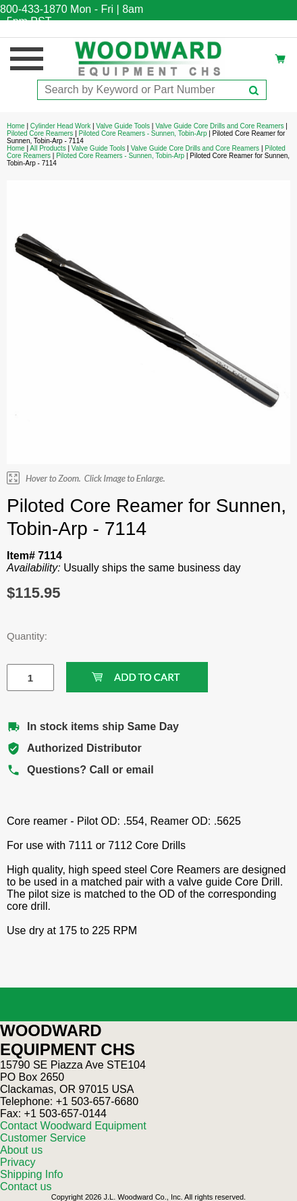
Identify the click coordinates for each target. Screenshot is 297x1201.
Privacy (17, 1162)
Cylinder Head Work (60, 126)
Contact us (25, 1186)
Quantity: (20, 636)
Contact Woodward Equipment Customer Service (73, 1132)
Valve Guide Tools (123, 126)
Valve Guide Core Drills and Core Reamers (219, 126)
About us (21, 1150)
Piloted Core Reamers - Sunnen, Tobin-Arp (143, 133)
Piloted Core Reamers (40, 133)
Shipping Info (31, 1174)
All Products (47, 148)
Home (16, 126)
